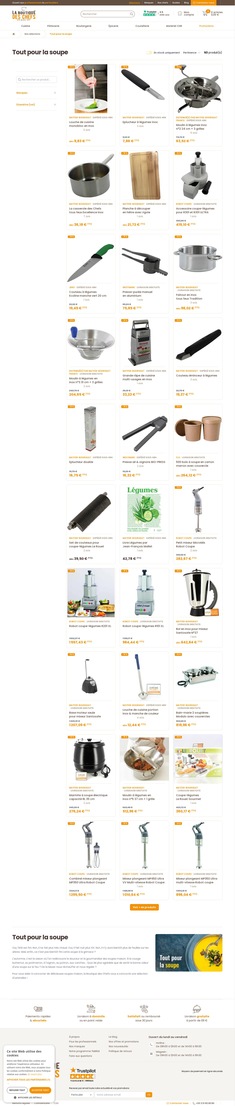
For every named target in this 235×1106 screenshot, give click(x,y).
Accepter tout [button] (40, 1090)
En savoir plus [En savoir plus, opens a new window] (35, 1074)
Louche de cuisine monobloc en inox (91, 124)
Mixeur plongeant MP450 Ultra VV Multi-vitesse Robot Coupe (144, 880)
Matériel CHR (174, 26)
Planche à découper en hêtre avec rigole (144, 210)
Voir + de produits (144, 907)
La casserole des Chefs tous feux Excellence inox (91, 210)
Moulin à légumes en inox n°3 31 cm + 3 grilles (91, 380)
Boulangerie (83, 26)
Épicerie (113, 26)
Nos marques (77, 1046)
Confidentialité (42, 1103)
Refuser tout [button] (17, 1090)
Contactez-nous (203, 2)
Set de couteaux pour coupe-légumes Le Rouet (91, 544)
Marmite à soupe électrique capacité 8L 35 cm (91, 797)
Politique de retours (120, 1051)
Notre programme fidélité (84, 1051)
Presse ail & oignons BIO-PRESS (144, 462)
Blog (186, 2)
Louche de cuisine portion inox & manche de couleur (144, 712)
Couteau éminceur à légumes (198, 375)
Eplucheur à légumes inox (144, 122)
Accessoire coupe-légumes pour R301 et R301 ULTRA (198, 210)
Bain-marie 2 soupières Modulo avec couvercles (198, 714)
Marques (148, 2)
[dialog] (29, 1074)
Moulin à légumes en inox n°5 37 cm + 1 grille (144, 797)
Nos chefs (163, 2)
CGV (56, 1103)
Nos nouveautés (118, 1046)
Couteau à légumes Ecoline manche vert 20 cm (91, 294)
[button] (29, 1081)
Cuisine (25, 26)
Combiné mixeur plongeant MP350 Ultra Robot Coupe (91, 880)
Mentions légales (21, 1103)
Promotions (206, 26)
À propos (74, 1036)
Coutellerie (142, 26)
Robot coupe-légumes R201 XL (91, 626)
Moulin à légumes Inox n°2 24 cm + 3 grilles (198, 127)
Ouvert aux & (35, 2)
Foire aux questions (80, 1056)
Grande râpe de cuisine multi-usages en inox (144, 377)
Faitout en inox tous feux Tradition (198, 297)
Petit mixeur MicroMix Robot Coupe (198, 544)
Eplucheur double (91, 462)
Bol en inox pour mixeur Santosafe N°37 (198, 631)
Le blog (113, 1036)
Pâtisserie (53, 26)
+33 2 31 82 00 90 (203, 1103)
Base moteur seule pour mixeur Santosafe (91, 714)
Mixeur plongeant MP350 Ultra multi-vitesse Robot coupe (198, 880)
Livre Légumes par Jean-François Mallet (144, 544)
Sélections (134, 2)
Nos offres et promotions (124, 1041)
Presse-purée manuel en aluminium (144, 294)
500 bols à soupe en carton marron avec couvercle (198, 464)
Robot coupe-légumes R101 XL (144, 626)
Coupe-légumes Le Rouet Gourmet (198, 797)
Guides (176, 2)
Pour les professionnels (82, 1041)
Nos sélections (32, 34)
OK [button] (149, 1094)
